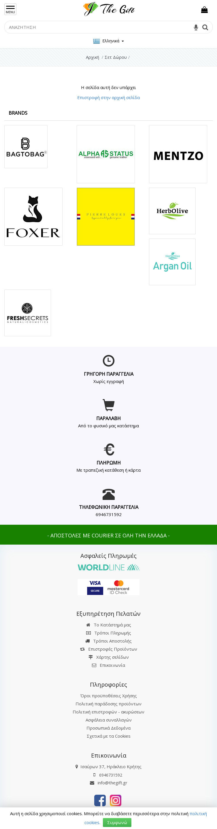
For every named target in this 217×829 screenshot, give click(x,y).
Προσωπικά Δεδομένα (108, 728)
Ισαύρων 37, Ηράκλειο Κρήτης (110, 766)
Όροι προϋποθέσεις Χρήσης (108, 695)
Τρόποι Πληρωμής (108, 633)
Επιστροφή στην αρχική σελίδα (108, 97)
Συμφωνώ (117, 822)
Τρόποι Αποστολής (108, 641)
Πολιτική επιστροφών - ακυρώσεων (108, 712)
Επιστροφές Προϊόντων (108, 649)
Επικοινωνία (112, 665)
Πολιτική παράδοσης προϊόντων (108, 704)
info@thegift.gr (108, 782)
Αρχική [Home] (92, 57)
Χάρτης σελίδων (108, 657)
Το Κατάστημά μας (108, 625)
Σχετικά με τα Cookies (109, 736)
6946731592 (109, 514)
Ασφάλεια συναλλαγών (109, 720)
